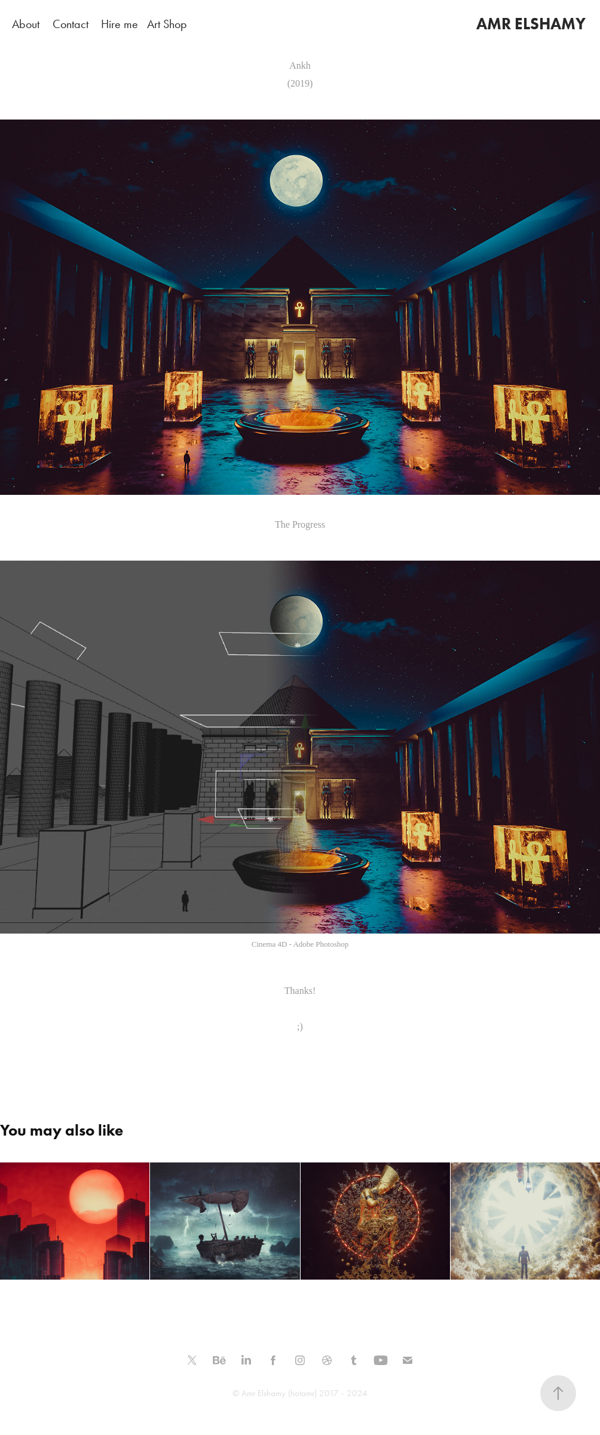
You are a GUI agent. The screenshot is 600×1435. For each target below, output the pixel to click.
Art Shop (167, 24)
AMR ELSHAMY (531, 23)
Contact (70, 24)
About (25, 24)
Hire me (119, 24)
